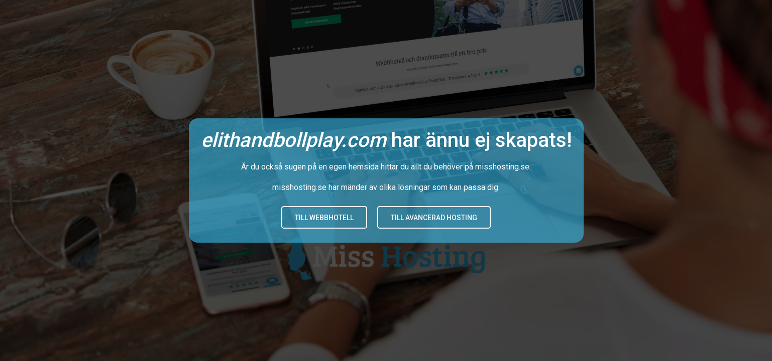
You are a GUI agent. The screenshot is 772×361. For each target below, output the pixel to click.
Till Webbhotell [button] (324, 218)
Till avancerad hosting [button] (434, 218)
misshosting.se (502, 166)
